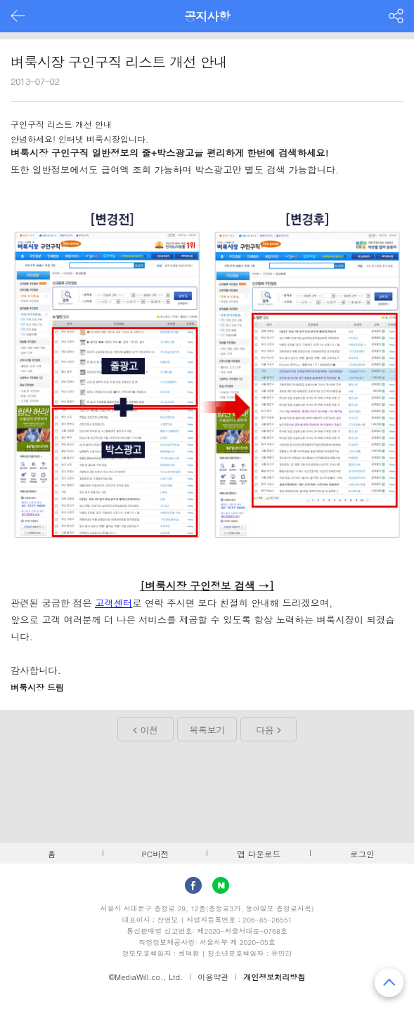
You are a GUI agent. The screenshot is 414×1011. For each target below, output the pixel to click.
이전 (149, 729)
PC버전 (155, 853)
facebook (193, 885)
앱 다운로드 (258, 853)
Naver (220, 885)
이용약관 (213, 977)
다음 (264, 729)
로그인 (362, 853)
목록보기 (206, 729)
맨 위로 (389, 982)
